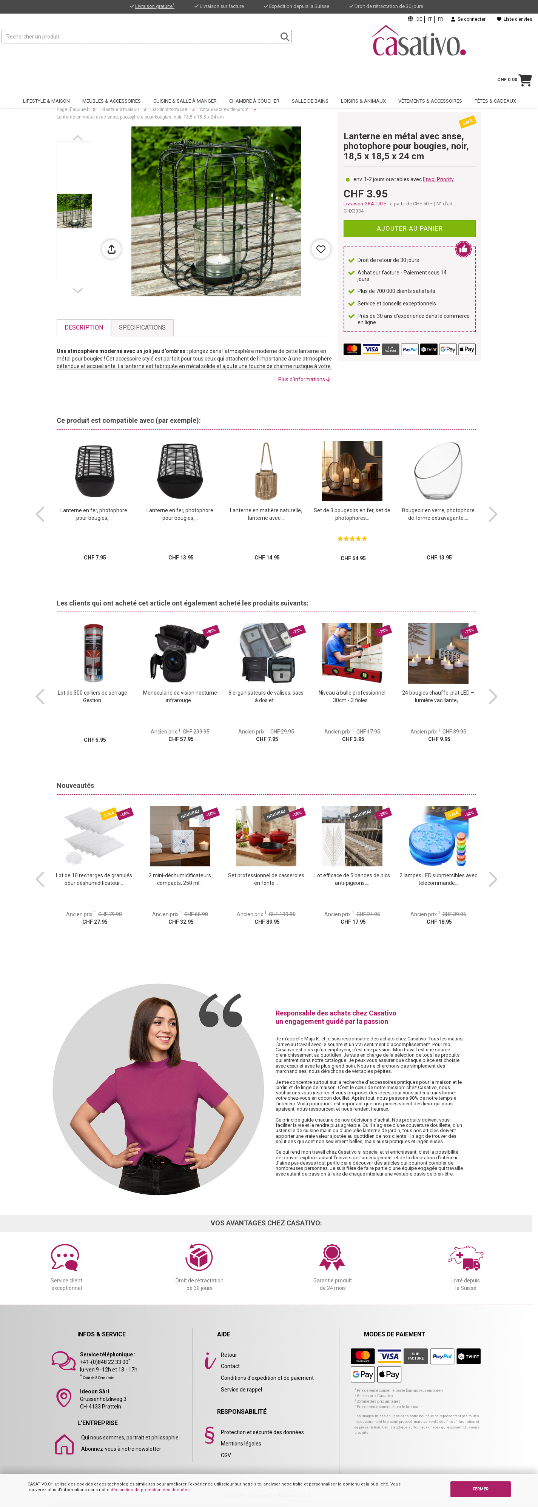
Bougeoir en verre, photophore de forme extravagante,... (438, 514)
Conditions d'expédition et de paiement (267, 1378)
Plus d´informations (304, 379)
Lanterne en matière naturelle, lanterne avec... (266, 514)
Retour (229, 1355)
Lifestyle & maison (46, 78)
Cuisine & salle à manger (185, 78)
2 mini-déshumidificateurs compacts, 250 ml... (180, 879)
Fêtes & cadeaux (495, 78)
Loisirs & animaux (363, 78)
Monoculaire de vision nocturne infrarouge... (180, 696)
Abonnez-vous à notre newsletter (121, 1449)
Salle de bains (310, 78)
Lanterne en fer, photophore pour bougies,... (93, 514)
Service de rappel (241, 1390)
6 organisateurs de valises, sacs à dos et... (266, 696)
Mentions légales (241, 1444)
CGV (226, 1455)
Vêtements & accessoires (430, 78)
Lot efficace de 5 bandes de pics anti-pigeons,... (352, 879)
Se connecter (468, 19)
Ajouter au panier (410, 228)
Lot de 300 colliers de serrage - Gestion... (94, 696)
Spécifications (142, 327)
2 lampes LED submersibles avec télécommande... (438, 879)
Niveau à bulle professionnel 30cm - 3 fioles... (352, 696)
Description (84, 327)
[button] (79, 137)
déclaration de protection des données (150, 1489)
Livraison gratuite (154, 6)
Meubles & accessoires (111, 78)
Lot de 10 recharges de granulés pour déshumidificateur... (94, 879)
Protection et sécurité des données (262, 1432)
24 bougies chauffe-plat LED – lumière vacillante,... (438, 696)
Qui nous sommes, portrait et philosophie (130, 1438)
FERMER (481, 1489)
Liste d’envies (514, 19)
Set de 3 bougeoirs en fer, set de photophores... (352, 514)
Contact (230, 1366)
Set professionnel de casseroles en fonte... (266, 879)
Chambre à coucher (254, 78)
